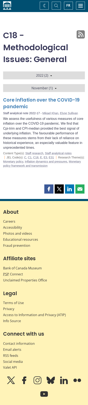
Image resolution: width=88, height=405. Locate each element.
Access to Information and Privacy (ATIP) (34, 315)
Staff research (34, 153)
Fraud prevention (16, 245)
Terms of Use (13, 303)
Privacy (8, 309)
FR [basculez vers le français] (68, 5)
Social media (13, 361)
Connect (13, 274)
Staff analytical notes (58, 153)
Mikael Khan (50, 113)
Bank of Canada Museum (22, 268)
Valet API (10, 367)
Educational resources (20, 239)
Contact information (19, 343)
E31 (51, 157)
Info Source (12, 321)
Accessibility (12, 227)
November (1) (44, 88)
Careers (9, 221)
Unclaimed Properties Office (25, 280)
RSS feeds (10, 355)
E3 (45, 157)
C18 (36, 157)
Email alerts (12, 349)
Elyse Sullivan (69, 113)
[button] (48, 189)
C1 (29, 157)
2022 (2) (44, 75)
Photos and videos (17, 233)
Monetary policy (13, 161)
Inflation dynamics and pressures (46, 161)
